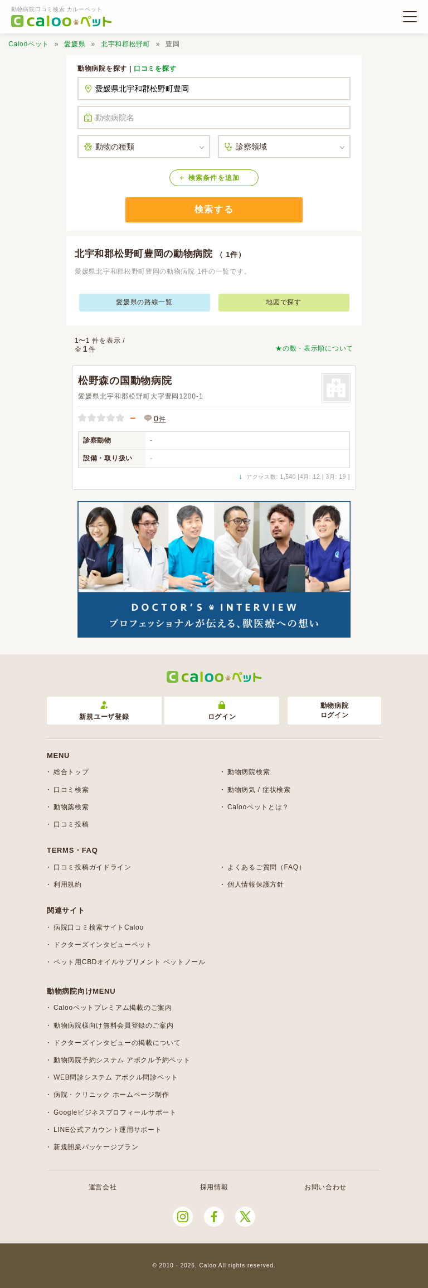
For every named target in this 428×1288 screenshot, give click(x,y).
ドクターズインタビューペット (103, 945)
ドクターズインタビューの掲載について (117, 1043)
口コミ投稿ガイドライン (93, 867)
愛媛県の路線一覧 (144, 302)
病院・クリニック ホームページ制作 (111, 1095)
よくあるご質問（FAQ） (266, 867)
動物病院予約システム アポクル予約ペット (122, 1060)
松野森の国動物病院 (125, 380)
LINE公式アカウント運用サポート (108, 1130)
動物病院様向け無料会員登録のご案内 (114, 1025)
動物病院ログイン (334, 710)
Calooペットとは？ (258, 807)
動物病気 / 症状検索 (259, 790)
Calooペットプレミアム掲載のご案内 (113, 1008)
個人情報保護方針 (255, 884)
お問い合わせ (325, 1187)
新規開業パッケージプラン (96, 1147)
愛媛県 (74, 44)
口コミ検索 (71, 790)
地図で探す (283, 302)
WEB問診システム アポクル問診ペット (116, 1077)
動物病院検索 (248, 772)
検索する (214, 209)
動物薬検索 (71, 807)
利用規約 (68, 884)
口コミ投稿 (71, 824)
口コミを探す (155, 68)
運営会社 (103, 1187)
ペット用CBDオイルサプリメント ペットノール (130, 962)
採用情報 (214, 1187)
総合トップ (71, 772)
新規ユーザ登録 (104, 711)
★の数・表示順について (314, 348)
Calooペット (28, 44)
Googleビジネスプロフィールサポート (115, 1112)
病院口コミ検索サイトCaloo (99, 927)
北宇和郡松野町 (125, 44)
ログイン (222, 711)
